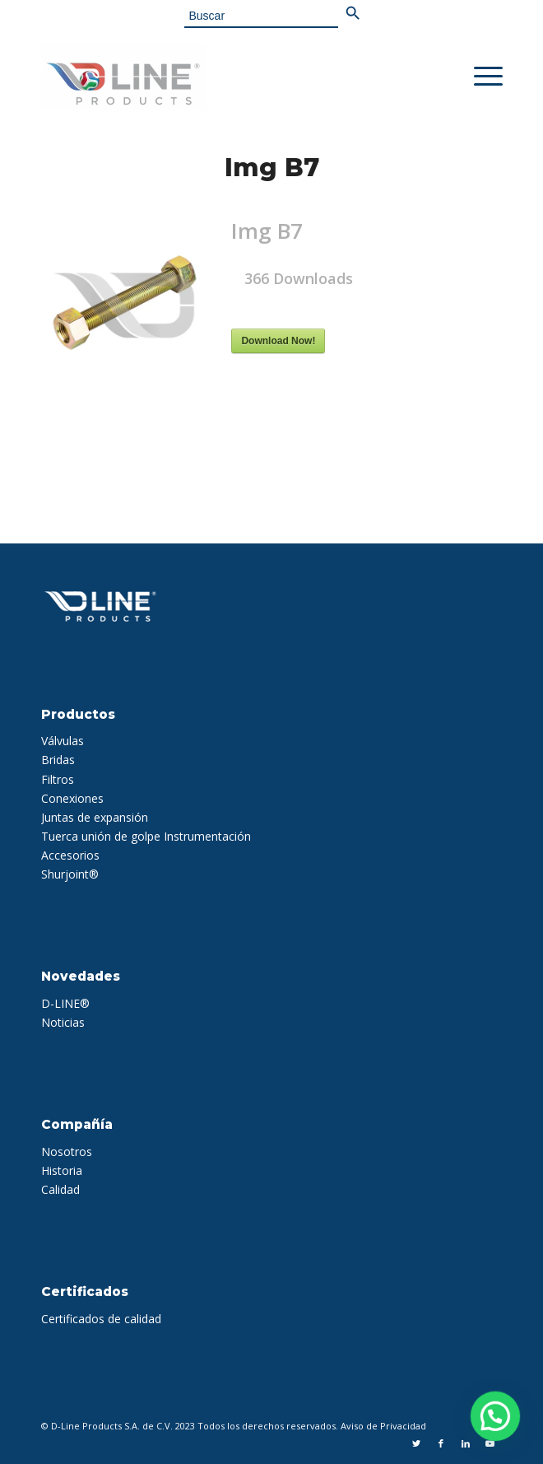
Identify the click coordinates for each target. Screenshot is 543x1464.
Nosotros (66, 1151)
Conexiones (72, 798)
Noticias (63, 1022)
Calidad (60, 1189)
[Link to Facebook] (441, 1443)
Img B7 (272, 167)
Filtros (57, 779)
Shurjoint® (70, 874)
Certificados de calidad (101, 1318)
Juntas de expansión (94, 817)
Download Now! (278, 341)
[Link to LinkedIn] (465, 1443)
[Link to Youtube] (490, 1443)
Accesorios (70, 855)
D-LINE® (65, 1003)
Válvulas (62, 740)
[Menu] (480, 77)
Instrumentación (207, 836)
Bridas (58, 759)
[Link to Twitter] (416, 1443)
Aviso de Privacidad (383, 1426)
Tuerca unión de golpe (100, 836)
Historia (61, 1170)
